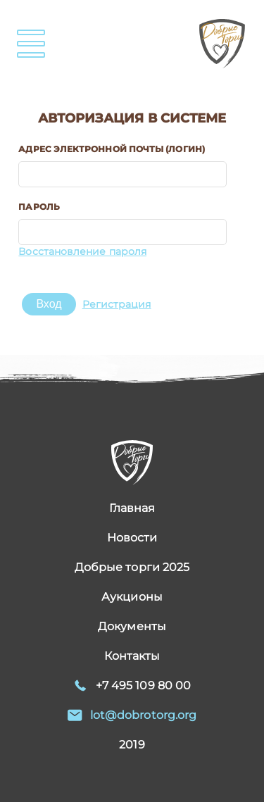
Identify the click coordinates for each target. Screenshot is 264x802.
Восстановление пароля (82, 251)
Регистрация (116, 304)
